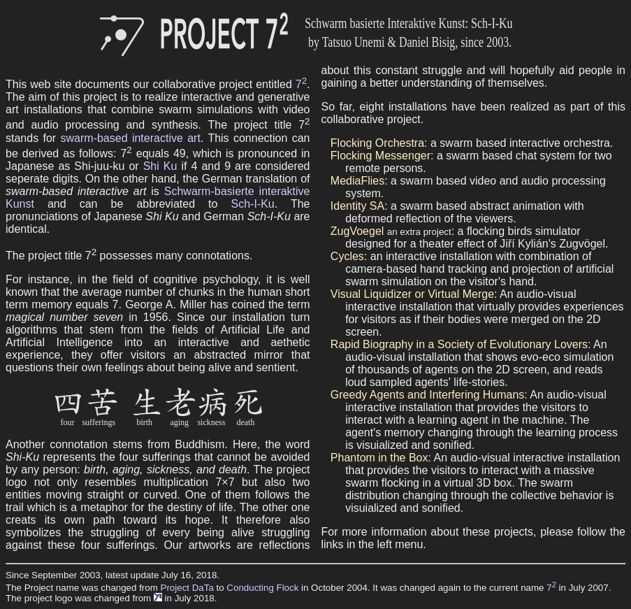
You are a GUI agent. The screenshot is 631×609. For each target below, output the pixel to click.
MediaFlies (357, 181)
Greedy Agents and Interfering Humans (428, 395)
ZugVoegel (357, 231)
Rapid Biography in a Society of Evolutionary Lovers (459, 344)
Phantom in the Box (379, 458)
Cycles (347, 256)
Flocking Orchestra (377, 143)
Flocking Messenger (380, 156)
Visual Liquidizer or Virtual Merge (412, 294)
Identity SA (357, 206)
